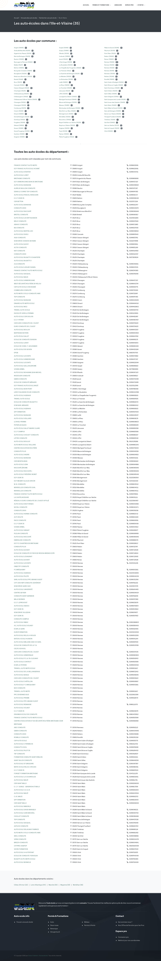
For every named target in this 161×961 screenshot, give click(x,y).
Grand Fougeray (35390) (22, 131)
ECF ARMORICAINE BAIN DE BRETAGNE (28, 182)
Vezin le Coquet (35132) (112, 128)
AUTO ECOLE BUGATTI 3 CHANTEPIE (27, 257)
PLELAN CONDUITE (21, 534)
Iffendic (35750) (64, 53)
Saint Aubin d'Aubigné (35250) (114, 82)
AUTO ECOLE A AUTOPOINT (24, 852)
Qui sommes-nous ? (125, 922)
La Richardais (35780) (66, 79)
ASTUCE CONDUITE (21, 826)
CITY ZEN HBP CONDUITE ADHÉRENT (27, 583)
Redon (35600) (109, 56)
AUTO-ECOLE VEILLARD (22, 418)
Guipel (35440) (64, 48)
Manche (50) (53, 885)
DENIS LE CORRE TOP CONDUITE (26, 192)
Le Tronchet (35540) (65, 88)
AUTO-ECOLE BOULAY (22, 441)
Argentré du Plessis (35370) (23, 53)
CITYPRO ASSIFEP (20, 846)
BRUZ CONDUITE (20, 221)
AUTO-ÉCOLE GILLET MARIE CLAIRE (27, 428)
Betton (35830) (19, 68)
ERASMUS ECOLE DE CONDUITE (25, 714)
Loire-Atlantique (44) (38, 885)
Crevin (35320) (19, 111)
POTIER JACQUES (20, 425)
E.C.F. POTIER (19, 320)
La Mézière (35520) (65, 76)
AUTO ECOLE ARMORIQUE (23, 655)
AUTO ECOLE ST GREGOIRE (24, 764)
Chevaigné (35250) (20, 105)
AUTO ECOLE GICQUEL (22, 274)
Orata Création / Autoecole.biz (38, 955)
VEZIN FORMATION (21, 849)
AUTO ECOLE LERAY (21, 343)
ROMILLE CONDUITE (21, 737)
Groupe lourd (55, 932)
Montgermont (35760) (66, 114)
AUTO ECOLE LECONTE (22, 356)
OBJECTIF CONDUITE (21, 566)
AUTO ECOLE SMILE (21, 622)
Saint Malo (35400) (110, 105)
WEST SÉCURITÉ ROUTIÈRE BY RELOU (27, 284)
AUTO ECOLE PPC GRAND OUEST (26, 701)
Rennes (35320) (109, 68)
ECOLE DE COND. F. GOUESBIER (25, 346)
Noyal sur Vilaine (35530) (67, 125)
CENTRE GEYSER (20, 593)
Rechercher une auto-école (47, 18)
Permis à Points (89, 925)
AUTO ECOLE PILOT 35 (22, 751)
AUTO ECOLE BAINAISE (22, 300)
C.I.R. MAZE (18, 797)
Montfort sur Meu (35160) (67, 111)
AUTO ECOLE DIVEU (21, 234)
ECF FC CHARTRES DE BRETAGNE (26, 543)
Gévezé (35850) (19, 125)
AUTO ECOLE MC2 (20, 307)
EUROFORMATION (20, 632)
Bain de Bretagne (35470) (22, 56)
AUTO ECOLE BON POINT (23, 389)
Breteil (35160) (19, 79)
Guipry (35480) (64, 50)
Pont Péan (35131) (110, 53)
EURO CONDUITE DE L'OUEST (24, 326)
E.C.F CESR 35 (19, 198)
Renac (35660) (109, 59)
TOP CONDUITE (19, 297)
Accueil (16, 18)
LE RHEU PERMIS (20, 422)
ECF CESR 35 (18, 478)
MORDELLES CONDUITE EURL (25, 488)
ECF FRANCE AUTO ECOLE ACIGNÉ (27, 169)
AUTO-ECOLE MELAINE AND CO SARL (27, 642)
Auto (52, 922)
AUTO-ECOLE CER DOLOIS (23, 317)
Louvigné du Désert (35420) (68, 96)
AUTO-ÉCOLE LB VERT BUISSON (25, 218)
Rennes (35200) (109, 65)
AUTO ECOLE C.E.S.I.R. (22, 790)
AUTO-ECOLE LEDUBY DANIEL (25, 267)
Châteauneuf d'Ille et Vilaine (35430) (25, 99)
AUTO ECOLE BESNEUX (22, 862)
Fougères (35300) (20, 122)
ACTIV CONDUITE (20, 248)
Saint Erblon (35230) (111, 91)
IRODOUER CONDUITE (22, 376)
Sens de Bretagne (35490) (112, 111)
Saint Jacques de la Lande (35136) (115, 99)
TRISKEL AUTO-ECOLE (22, 310)
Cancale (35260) (19, 85)
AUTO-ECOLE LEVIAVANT (23, 557)
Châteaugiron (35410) (21, 96)
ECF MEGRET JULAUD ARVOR (24, 481)
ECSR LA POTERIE (20, 665)
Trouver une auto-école (24, 922)
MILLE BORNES (19, 599)
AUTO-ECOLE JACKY (21, 244)
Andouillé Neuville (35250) (22, 50)
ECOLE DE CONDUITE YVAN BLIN (26, 856)
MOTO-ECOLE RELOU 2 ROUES (25, 767)
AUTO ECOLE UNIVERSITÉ (23, 589)
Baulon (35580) (19, 59)
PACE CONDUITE (20, 520)
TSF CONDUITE (19, 754)
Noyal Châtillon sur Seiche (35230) (70, 122)
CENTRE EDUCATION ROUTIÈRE (25, 448)
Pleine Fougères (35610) (67, 137)
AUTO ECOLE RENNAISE (22, 704)
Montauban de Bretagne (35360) (70, 108)
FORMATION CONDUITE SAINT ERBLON (28, 757)
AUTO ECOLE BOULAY (22, 330)
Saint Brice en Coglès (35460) (114, 85)
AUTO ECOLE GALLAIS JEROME (25, 366)
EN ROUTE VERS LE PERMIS (24, 313)
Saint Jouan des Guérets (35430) (114, 102)
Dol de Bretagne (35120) (22, 117)
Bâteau (86, 922)
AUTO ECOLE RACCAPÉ (22, 211)
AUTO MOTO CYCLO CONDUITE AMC (27, 294)
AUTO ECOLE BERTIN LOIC (23, 231)
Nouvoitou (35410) (65, 120)
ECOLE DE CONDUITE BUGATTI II (25, 402)
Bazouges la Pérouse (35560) (23, 62)
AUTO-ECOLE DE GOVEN (23, 349)
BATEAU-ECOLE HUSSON (23, 639)
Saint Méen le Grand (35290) (113, 108)
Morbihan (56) (78, 885)
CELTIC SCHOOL (20, 649)
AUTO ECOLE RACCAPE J (23, 471)
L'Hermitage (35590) (65, 62)
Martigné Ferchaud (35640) (68, 99)
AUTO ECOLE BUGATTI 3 (22, 261)
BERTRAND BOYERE (21, 333)
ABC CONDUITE (19, 728)
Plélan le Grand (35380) (112, 48)
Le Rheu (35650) (64, 85)
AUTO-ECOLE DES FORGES (23, 504)
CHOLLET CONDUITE (21, 816)
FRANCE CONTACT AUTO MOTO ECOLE (28, 271)
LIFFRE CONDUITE (20, 438)
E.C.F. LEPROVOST (20, 603)
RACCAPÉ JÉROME (21, 468)
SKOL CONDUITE (20, 836)
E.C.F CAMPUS (19, 432)
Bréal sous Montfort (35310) (23, 76)
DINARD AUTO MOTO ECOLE (24, 303)
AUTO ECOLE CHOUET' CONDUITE (26, 435)
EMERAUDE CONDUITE (22, 540)
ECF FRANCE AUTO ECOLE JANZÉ (26, 386)
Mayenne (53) (65, 885)
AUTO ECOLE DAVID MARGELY (25, 810)
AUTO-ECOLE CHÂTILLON (23, 681)
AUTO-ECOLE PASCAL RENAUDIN (26, 195)
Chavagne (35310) (20, 102)
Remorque (54, 929)
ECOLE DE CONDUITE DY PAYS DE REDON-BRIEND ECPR (34, 553)
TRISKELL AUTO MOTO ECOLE (24, 668)
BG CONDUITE (19, 228)
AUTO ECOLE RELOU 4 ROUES (25, 635)
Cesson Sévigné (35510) (22, 88)
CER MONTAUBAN (20, 461)
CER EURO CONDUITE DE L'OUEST (26, 323)
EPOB (16, 353)
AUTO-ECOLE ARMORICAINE (24, 280)
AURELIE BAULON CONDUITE (24, 188)
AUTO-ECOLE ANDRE (21, 455)
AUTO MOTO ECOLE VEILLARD (25, 445)
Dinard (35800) (19, 114)
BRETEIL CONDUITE (21, 215)
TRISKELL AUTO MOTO (22, 691)
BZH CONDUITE (19, 688)
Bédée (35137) (18, 65)
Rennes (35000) (109, 62)
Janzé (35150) (63, 59)
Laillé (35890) (63, 82)
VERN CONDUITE (20, 839)
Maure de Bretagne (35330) (68, 102)
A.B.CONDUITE (19, 264)
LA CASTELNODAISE (21, 497)
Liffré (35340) (63, 94)
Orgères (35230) (64, 128)
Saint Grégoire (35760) (111, 96)
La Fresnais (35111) (65, 71)
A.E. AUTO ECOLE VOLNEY (23, 626)
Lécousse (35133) (65, 91)
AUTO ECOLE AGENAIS (22, 573)
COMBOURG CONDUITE (22, 290)
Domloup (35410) (19, 120)
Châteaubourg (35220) (21, 94)
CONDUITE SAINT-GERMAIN (24, 596)
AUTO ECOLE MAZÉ (21, 780)
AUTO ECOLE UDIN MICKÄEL (24, 813)
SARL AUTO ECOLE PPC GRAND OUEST (28, 580)
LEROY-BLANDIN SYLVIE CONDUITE (27, 392)
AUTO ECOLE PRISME (21, 698)
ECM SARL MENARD (21, 405)
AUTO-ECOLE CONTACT (22, 662)
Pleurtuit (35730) (109, 50)
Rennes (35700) (109, 71)
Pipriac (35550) (64, 134)
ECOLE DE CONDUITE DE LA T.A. (25, 645)
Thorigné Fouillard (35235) (112, 117)
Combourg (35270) (20, 108)
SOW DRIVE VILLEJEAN (22, 612)
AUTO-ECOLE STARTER (22, 172)
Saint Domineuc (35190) (112, 88)
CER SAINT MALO (20, 783)
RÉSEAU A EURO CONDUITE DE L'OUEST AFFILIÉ (31, 501)
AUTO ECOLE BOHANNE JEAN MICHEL (27, 372)
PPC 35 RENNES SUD (21, 695)
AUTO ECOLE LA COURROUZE (25, 777)
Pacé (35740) (63, 131)
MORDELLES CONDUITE (22, 491)
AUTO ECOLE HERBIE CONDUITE (25, 514)
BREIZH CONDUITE (21, 843)
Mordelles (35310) (65, 117)
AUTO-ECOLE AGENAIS (22, 395)
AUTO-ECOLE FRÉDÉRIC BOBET (25, 474)
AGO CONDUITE (20, 238)
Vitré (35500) (108, 131)
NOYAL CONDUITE (20, 507)
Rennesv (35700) (109, 73)
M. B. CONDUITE (20, 484)
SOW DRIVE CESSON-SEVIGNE (25, 241)
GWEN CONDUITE (20, 379)
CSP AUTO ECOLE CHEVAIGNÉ (25, 287)
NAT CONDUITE (19, 251)
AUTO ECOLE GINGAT (21, 530)
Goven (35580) (19, 128)
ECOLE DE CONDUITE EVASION (25, 340)
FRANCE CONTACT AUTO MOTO (25, 165)
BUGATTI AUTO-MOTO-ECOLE (24, 859)
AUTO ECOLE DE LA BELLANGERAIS (27, 672)
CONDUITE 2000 (20, 208)
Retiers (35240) (109, 76)
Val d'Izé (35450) (109, 122)
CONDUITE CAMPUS (21, 619)
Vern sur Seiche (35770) (111, 125)
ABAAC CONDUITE (21, 225)
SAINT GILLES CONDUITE (23, 760)
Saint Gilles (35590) (110, 94)
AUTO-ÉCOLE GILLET (21, 336)
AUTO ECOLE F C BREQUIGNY (24, 685)
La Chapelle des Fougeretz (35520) (70, 68)
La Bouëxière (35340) (66, 65)
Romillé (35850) (109, 79)
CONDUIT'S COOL (20, 747)
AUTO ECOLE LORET (21, 175)
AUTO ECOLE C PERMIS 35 (23, 744)
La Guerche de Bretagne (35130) (69, 73)
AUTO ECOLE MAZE (21, 277)
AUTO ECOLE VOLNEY (22, 708)
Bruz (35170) (18, 82)
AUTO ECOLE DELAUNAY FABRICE (26, 829)
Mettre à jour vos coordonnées (129, 940)
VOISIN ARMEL (19, 369)
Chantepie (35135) (20, 91)
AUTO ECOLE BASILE (21, 675)
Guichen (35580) (19, 134)
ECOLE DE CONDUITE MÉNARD (25, 382)
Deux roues (54, 925)
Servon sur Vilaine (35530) (112, 114)
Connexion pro (123, 937)
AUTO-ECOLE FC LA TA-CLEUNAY (26, 658)
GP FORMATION (19, 412)
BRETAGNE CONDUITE (22, 178)
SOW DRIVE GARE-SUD (22, 586)
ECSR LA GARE (19, 629)
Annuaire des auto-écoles (29, 18)
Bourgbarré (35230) (20, 73)
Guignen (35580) (19, 137)
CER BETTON (18, 201)
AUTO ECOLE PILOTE (21, 576)
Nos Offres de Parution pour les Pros (131, 925)
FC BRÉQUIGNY (19, 570)
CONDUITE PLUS (20, 451)
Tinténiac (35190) (110, 120)
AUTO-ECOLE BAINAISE (22, 185)
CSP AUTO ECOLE (20, 741)
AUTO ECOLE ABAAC (21, 606)
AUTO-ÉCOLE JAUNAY (22, 550)
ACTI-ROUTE (18, 517)
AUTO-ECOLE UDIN (21, 465)
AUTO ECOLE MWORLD (22, 806)
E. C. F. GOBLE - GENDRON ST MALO (27, 787)
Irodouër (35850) (64, 56)
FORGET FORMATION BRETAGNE (26, 774)
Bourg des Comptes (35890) (23, 71)
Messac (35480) (64, 105)
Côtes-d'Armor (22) (21, 885)
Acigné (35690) (19, 48)
